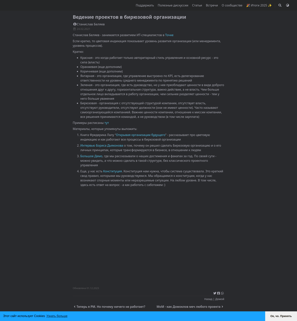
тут (107, 123)
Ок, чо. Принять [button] (281, 316)
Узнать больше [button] (56, 316)
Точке (169, 35)
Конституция (112, 171)
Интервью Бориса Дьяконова (101, 145)
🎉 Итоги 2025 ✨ (259, 5)
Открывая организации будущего (140, 135)
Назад (208, 299)
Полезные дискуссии (173, 5)
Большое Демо (91, 156)
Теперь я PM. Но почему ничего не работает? (109, 307)
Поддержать (145, 5)
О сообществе (232, 5)
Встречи (212, 5)
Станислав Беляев (89, 24)
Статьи (197, 5)
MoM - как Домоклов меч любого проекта (190, 307)
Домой (219, 299)
